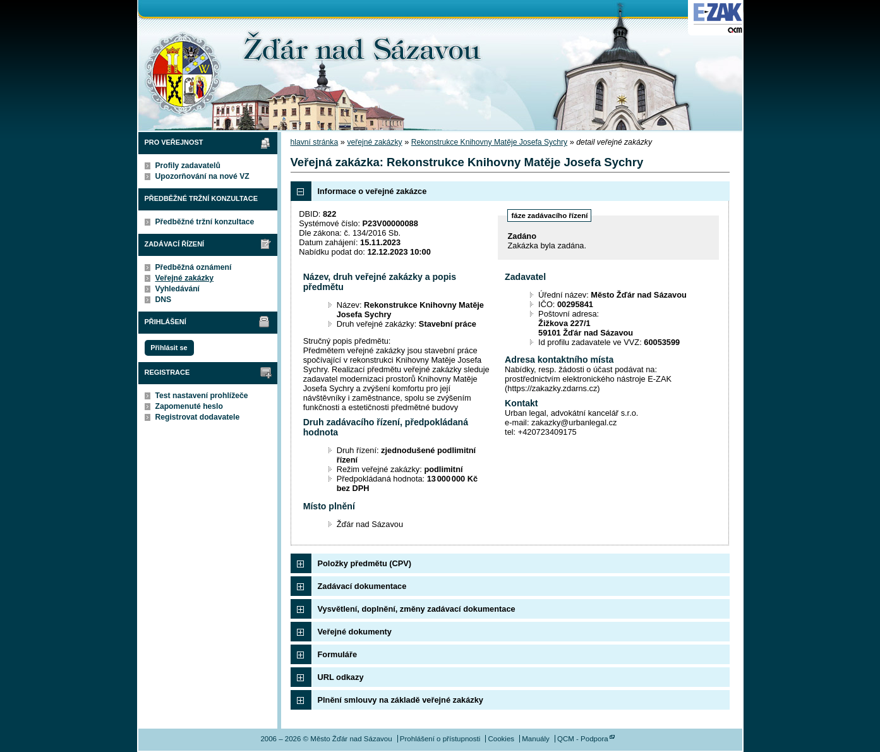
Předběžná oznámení (193, 267)
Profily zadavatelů (187, 165)
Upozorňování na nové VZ (202, 176)
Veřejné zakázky (184, 278)
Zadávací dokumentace (362, 586)
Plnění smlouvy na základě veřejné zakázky (400, 700)
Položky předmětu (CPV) (365, 563)
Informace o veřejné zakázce (372, 191)
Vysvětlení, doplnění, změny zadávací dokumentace (416, 609)
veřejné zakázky (374, 142)
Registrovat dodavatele (197, 417)
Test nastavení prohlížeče (201, 395)
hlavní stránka (315, 142)
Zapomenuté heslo (189, 406)
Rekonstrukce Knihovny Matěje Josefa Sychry (489, 142)
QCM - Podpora (582, 739)
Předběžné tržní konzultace (205, 221)
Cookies (501, 739)
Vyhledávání (177, 288)
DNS (163, 299)
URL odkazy (341, 677)
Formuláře (338, 654)
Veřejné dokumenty (355, 631)
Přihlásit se (168, 347)
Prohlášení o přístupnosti (440, 739)
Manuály (536, 739)
